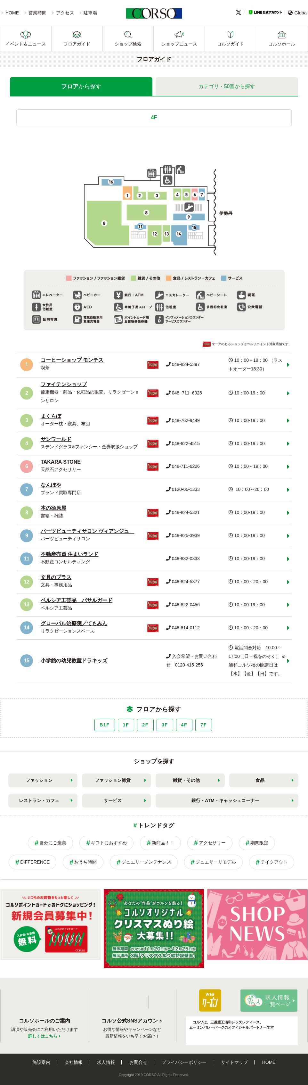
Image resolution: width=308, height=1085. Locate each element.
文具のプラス (56, 577)
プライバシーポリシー (184, 1062)
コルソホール (281, 43)
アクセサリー (212, 842)
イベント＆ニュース (25, 43)
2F (145, 724)
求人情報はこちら (269, 1000)
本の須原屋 (53, 508)
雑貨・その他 (186, 780)
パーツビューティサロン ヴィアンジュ (87, 531)
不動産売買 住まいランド (69, 554)
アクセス (65, 12)
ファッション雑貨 (113, 780)
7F (203, 724)
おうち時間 (85, 862)
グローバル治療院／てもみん (74, 623)
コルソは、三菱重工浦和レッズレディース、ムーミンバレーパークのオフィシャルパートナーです (231, 1024)
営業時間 (37, 12)
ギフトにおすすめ (109, 842)
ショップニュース (179, 43)
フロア (81, 86)
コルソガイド (230, 43)
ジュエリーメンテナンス (146, 862)
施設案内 (41, 1062)
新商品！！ (163, 842)
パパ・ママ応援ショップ (210, 1000)
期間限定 (259, 842)
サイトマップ (234, 1062)
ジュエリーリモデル (216, 862)
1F (126, 724)
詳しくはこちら (42, 1036)
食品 (259, 780)
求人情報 (106, 1062)
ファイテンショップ (64, 384)
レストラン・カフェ (39, 800)
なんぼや (51, 485)
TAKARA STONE (61, 462)
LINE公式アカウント (265, 12)
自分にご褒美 (52, 842)
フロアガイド (76, 43)
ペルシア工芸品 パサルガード (76, 600)
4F (184, 724)
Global (298, 12)
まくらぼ (51, 416)
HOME (12, 12)
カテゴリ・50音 (227, 86)
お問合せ (138, 1062)
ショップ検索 (128, 43)
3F (165, 724)
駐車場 (90, 12)
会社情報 (74, 1062)
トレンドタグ (156, 825)
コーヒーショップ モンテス (72, 360)
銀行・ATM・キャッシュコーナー (225, 800)
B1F (105, 724)
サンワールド (56, 439)
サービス (113, 800)
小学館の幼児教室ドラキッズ (74, 660)
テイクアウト (274, 862)
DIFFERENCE (35, 862)
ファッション (39, 780)
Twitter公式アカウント (157, 1002)
